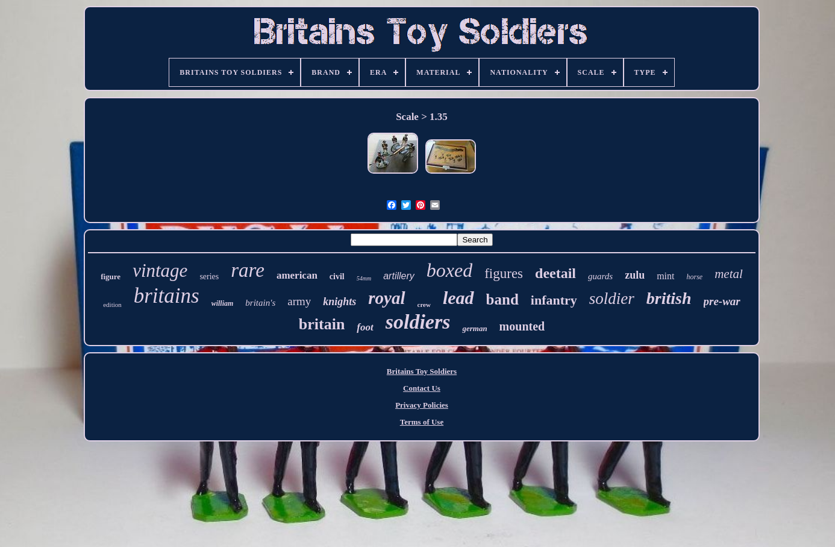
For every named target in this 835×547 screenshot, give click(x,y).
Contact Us (421, 388)
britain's (260, 303)
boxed (449, 270)
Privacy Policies (421, 404)
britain (322, 324)
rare (247, 270)
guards (600, 276)
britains (166, 296)
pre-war (722, 301)
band (502, 299)
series (209, 276)
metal (729, 274)
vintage (160, 270)
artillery (398, 276)
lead (458, 298)
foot (365, 327)
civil (337, 276)
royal (386, 298)
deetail (555, 273)
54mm (364, 278)
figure (110, 276)
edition (112, 304)
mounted (522, 326)
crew (424, 304)
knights (339, 302)
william (222, 303)
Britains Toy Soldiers (422, 371)
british (669, 298)
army (299, 301)
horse (695, 277)
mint (665, 276)
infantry (554, 300)
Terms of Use (421, 421)
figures (503, 273)
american (297, 275)
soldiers (418, 322)
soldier (611, 298)
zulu (635, 275)
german (474, 328)
